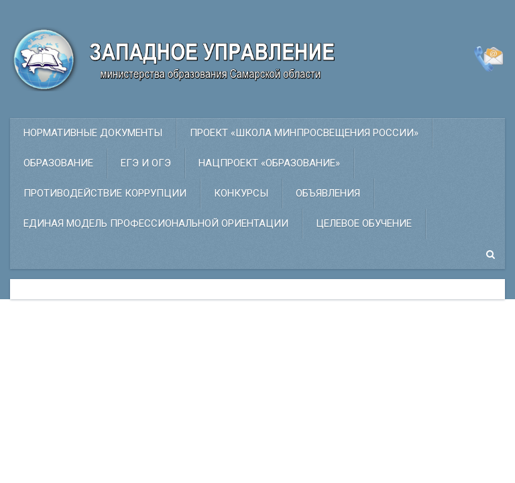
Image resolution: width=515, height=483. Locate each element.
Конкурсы (241, 193)
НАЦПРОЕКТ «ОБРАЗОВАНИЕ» (269, 163)
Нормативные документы (92, 133)
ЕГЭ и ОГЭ (146, 163)
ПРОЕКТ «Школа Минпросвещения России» (304, 133)
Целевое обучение (364, 223)
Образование (58, 163)
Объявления (328, 193)
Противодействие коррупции (104, 193)
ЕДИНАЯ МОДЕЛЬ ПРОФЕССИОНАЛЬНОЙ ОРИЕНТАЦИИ (155, 223)
